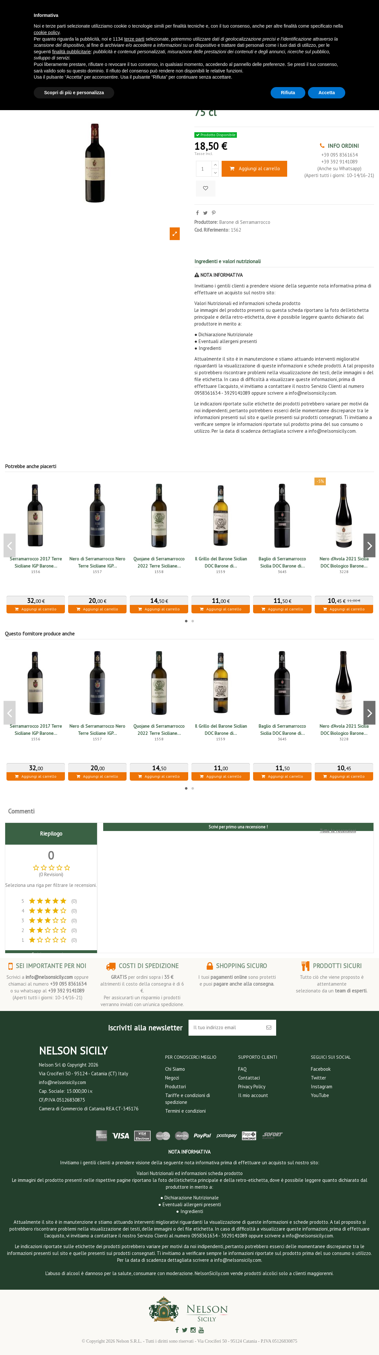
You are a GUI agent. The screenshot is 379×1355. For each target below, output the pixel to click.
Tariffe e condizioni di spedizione (187, 1098)
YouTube (320, 1095)
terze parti (134, 39)
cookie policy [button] (46, 32)
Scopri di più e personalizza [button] (74, 92)
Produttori (175, 1086)
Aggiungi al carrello (254, 168)
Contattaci (249, 1078)
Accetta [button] (326, 92)
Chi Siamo (175, 1069)
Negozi (172, 1078)
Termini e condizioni (185, 1111)
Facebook (321, 1069)
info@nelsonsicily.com (49, 977)
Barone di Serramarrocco (244, 222)
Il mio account (253, 1095)
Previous (10, 545)
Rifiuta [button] (288, 92)
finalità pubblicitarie (71, 51)
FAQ (242, 1069)
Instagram (321, 1086)
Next (369, 545)
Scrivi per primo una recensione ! (238, 827)
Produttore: (206, 222)
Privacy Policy (251, 1086)
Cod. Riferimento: (211, 230)
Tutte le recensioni (338, 831)
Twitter (318, 1078)
